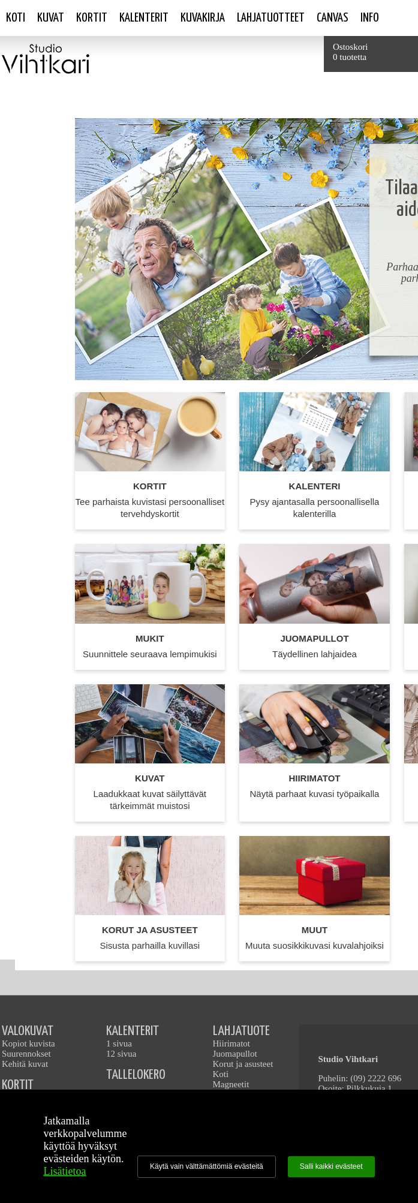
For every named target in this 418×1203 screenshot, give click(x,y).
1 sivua (119, 1043)
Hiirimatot (232, 1043)
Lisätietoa (65, 1171)
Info (369, 18)
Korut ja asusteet (243, 1064)
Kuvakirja (203, 18)
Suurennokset (26, 1053)
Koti (15, 18)
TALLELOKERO (136, 1075)
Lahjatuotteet (271, 18)
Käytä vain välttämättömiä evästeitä (206, 1166)
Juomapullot (235, 1053)
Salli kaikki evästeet (331, 1166)
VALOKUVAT (27, 1031)
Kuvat (50, 18)
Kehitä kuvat (25, 1064)
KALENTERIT (132, 1031)
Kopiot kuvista (28, 1043)
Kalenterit (144, 18)
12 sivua (121, 1053)
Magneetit (231, 1084)
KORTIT (18, 1085)
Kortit (91, 18)
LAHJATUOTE (241, 1031)
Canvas (332, 18)
